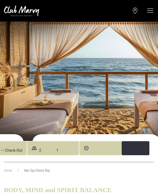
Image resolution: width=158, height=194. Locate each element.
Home (8, 170)
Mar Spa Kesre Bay (37, 170)
